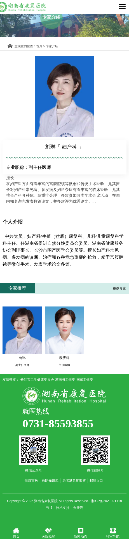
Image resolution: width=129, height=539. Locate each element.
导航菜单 (122, 6)
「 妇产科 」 (69, 147)
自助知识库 (50, 481)
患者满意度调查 (74, 481)
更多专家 (119, 288)
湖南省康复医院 (64, 396)
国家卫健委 (84, 380)
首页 (42, 46)
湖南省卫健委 (65, 380)
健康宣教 (31, 481)
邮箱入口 (96, 481)
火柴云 (78, 508)
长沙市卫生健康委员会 (37, 380)
